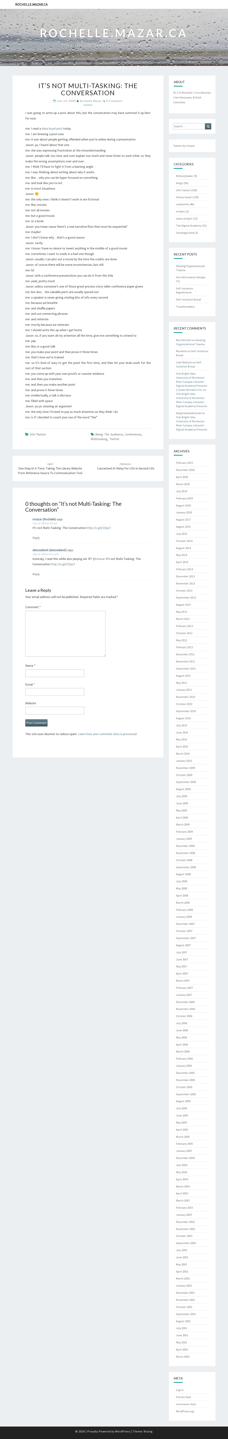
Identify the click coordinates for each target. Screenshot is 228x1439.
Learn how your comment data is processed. (107, 734)
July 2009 (181, 796)
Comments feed (186, 1404)
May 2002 (181, 1264)
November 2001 (185, 1300)
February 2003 (184, 1207)
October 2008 (184, 860)
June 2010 (182, 732)
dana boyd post (52, 128)
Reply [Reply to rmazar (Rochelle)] (36, 538)
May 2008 (181, 888)
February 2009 (184, 831)
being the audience (109, 434)
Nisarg (148, 1431)
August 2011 (183, 675)
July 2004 (181, 1165)
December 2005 (185, 1073)
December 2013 (185, 576)
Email (30, 684)
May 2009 (181, 810)
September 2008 (186, 867)
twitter (114, 439)
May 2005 (181, 1122)
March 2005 (183, 1136)
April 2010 (182, 746)
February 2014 (184, 569)
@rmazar (99, 559)
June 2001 (182, 1335)
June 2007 (182, 959)
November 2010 (185, 697)
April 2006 (182, 1044)
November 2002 (185, 1229)
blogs (179, 183)
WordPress (122, 1431)
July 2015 (181, 534)
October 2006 (184, 1016)
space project (184, 218)
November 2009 (185, 768)
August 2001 (183, 1321)
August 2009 (183, 789)
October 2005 (184, 1087)
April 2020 (182, 477)
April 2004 (182, 1179)
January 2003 (184, 1214)
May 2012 (181, 640)
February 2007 (184, 987)
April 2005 (182, 1129)
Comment (33, 607)
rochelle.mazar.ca (31, 4)
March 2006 (183, 1051)
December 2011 (185, 654)
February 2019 (184, 498)
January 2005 (184, 1151)
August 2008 (183, 874)
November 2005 (185, 1080)
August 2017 (183, 519)
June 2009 (182, 803)
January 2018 (184, 512)
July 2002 (181, 1250)
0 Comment (114, 100)
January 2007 (184, 995)
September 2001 (186, 1314)
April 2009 (182, 817)
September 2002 (186, 1243)
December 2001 (185, 1292)
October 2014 (184, 541)
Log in (179, 1390)
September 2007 (186, 938)
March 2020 (183, 484)
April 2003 (182, 1193)
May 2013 (181, 611)
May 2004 (181, 1172)
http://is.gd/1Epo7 (99, 528)
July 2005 (181, 1108)
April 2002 (182, 1271)
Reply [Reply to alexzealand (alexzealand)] (36, 574)
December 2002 (185, 1222)
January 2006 (184, 1065)
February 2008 (184, 910)
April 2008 (182, 895)
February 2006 (184, 1058)
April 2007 (182, 973)
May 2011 (181, 683)
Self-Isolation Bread (188, 299)
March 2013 (183, 619)
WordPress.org (185, 1411)
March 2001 (183, 1356)
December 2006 (185, 1002)
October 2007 (184, 931)
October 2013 (184, 590)
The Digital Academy (188, 225)
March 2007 (183, 980)
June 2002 (182, 1257)
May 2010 (181, 739)
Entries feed (183, 1397)
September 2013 (186, 597)
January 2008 (184, 916)
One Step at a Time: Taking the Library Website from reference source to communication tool (50, 469)
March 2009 (183, 824)
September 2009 (186, 782)
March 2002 (183, 1278)
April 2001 (182, 1349)
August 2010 (183, 718)
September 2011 (186, 668)
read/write (182, 204)
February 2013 (184, 626)
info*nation (38, 434)
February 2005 (184, 1143)
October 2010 (184, 704)
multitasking (99, 439)
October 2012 (184, 633)
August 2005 (183, 1101)
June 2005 (182, 1115)
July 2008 (181, 881)
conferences (133, 434)
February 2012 (184, 647)
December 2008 (185, 846)
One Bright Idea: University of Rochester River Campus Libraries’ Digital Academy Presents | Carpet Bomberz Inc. (191, 381)
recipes (180, 211)
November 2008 (185, 853)
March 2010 (183, 753)
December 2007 (185, 924)
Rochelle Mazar (91, 100)
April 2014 (182, 562)
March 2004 (183, 1186)
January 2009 (184, 838)
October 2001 (184, 1307)
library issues (184, 197)
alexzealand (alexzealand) (49, 550)
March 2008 (183, 902)
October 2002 (184, 1236)
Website (30, 703)
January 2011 (184, 689)
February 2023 (184, 462)
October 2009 (184, 775)
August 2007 (183, 945)
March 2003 (183, 1200)
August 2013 (183, 604)
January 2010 (184, 760)
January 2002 (184, 1285)
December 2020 (185, 470)
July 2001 (181, 1328)
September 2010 (186, 711)
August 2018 (183, 505)
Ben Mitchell (183, 340)
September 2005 (186, 1094)
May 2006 (181, 1037)
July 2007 (181, 952)
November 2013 (185, 583)
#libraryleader (184, 176)
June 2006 (182, 1030)
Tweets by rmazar (184, 145)
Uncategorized (185, 232)
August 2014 (183, 548)
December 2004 (185, 1158)
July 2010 (181, 725)
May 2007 (181, 966)
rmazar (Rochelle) (44, 519)
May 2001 (181, 1342)
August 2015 (183, 526)
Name (30, 666)
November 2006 (185, 1009)
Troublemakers (185, 306)
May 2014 (181, 555)
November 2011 (185, 661)
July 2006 (181, 1023)
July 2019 (181, 491)
